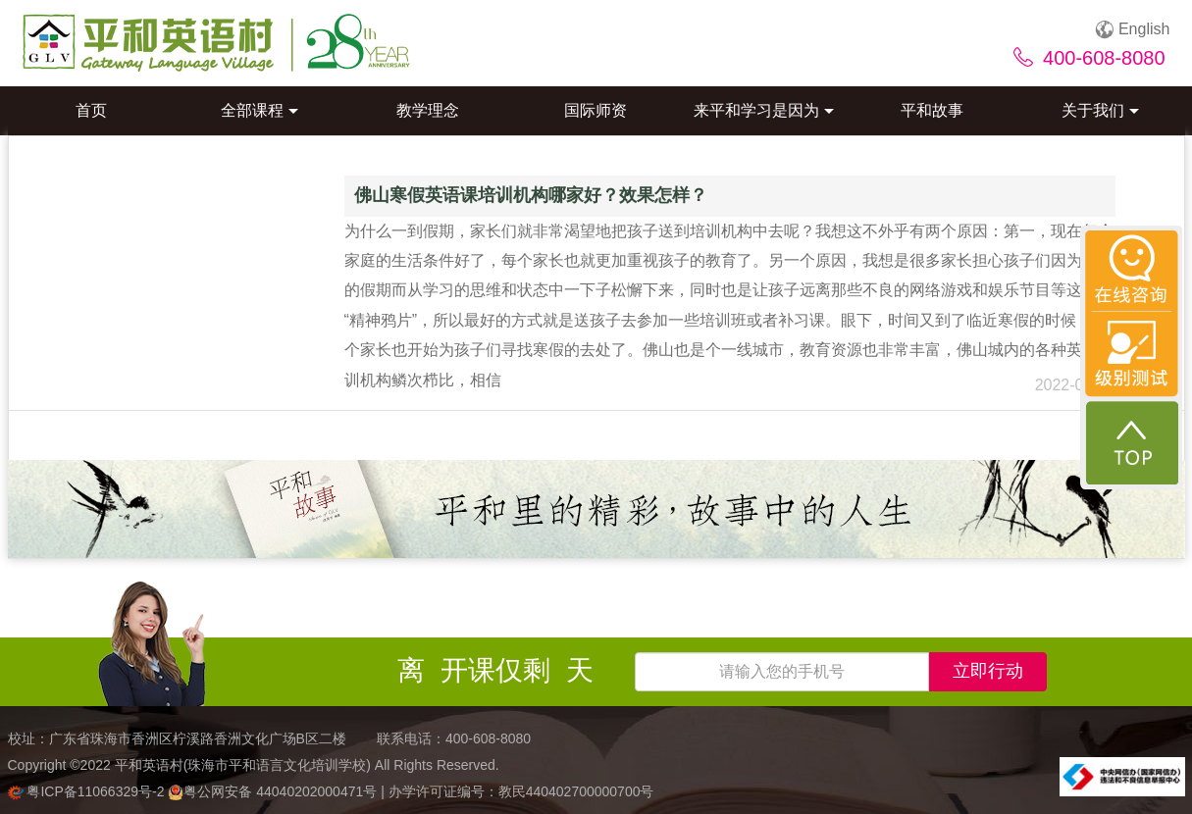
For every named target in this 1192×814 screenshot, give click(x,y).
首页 (91, 110)
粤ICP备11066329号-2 (88, 791)
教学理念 (427, 110)
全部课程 (259, 110)
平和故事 (932, 110)
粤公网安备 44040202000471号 (274, 791)
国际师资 (595, 110)
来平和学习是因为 (764, 110)
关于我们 (1100, 110)
